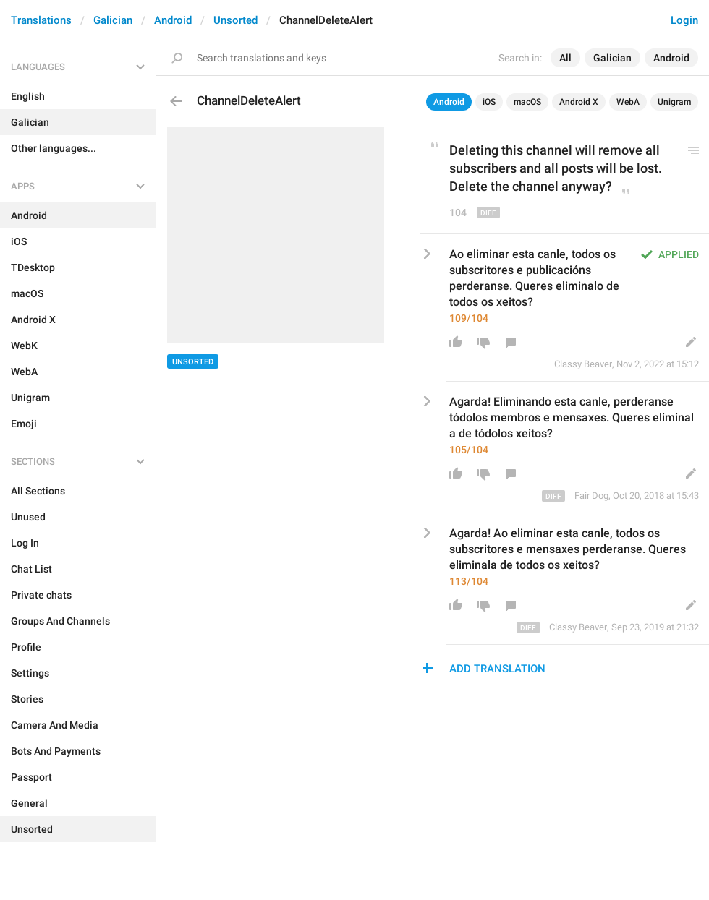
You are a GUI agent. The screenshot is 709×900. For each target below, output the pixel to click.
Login (684, 20)
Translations (41, 20)
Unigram (674, 102)
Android (173, 20)
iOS (489, 102)
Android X (578, 102)
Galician (112, 20)
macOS (527, 102)
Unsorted (235, 20)
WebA (628, 102)
